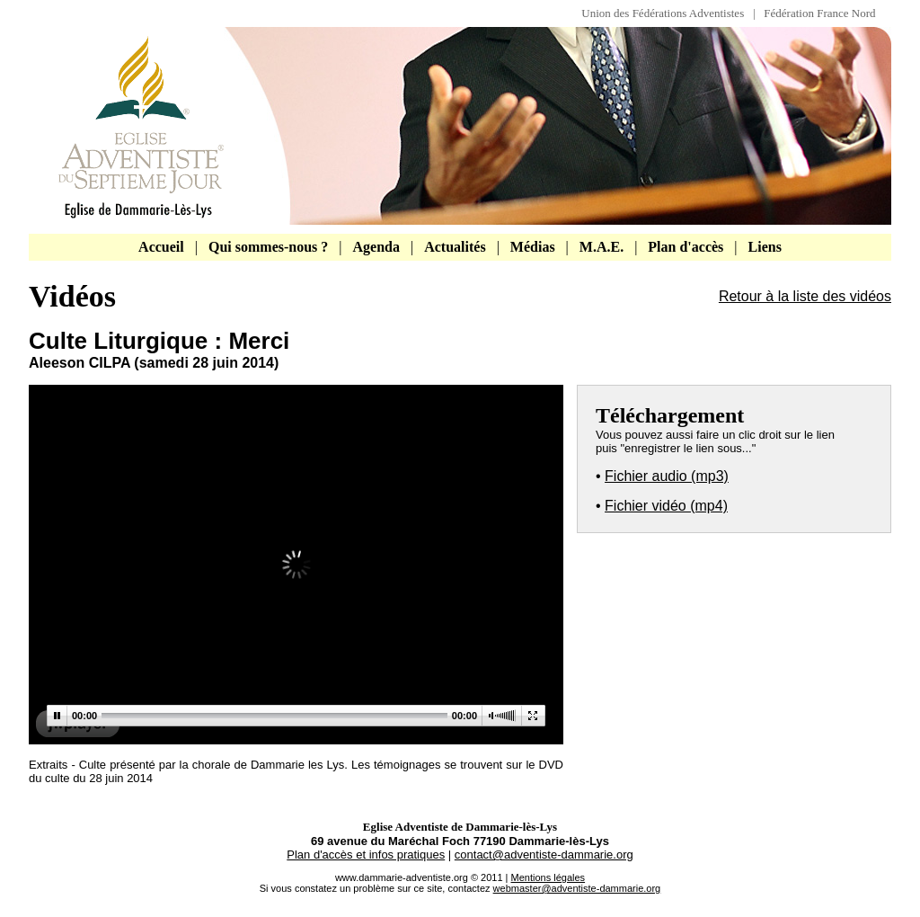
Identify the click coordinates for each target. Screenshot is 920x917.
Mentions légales (548, 877)
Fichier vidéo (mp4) (666, 505)
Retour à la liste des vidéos (805, 296)
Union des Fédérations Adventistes (667, 13)
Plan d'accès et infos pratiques (366, 854)
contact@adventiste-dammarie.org (544, 854)
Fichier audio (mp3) (667, 476)
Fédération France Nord (819, 13)
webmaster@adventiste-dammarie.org (577, 888)
